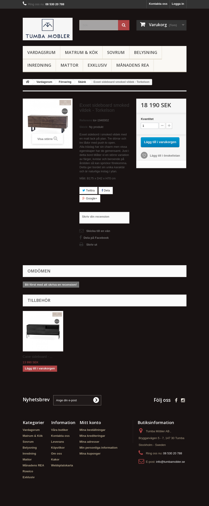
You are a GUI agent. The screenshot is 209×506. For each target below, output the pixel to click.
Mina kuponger (90, 453)
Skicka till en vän (98, 231)
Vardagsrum (41, 52)
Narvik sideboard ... (82, 357)
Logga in (178, 3)
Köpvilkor (58, 447)
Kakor (55, 459)
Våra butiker (59, 430)
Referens (85, 120)
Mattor (69, 65)
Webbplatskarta (62, 465)
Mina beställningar (93, 430)
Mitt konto (90, 422)
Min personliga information (99, 447)
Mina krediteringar (92, 435)
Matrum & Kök (81, 52)
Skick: (83, 127)
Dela (105, 190)
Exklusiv (97, 65)
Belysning (145, 52)
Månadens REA (132, 65)
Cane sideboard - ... (128, 357)
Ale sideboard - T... (37, 357)
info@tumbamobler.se (170, 461)
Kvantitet (147, 119)
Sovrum (116, 52)
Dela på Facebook (96, 237)
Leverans (57, 441)
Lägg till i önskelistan (164, 155)
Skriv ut (91, 244)
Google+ (89, 198)
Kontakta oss (158, 3)
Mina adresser (89, 441)
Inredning (39, 65)
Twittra (88, 190)
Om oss (56, 453)
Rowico (28, 471)
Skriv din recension (95, 216)
